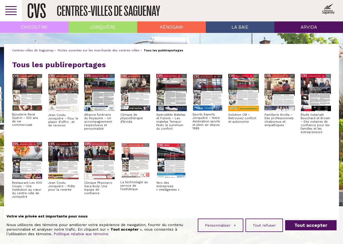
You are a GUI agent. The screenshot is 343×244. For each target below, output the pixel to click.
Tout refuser (264, 224)
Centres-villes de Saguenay (33, 50)
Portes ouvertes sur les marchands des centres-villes (98, 50)
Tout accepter (310, 224)
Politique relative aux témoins (81, 233)
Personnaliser (220, 224)
